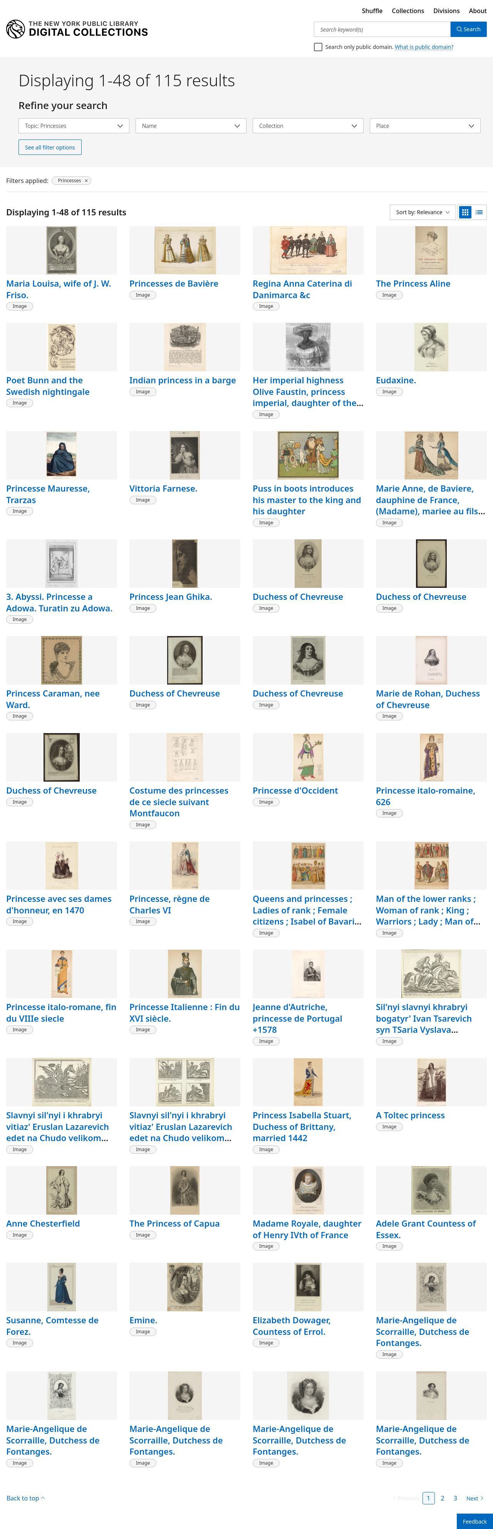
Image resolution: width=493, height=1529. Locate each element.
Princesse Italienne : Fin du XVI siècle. (184, 1012)
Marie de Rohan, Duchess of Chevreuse (428, 698)
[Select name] (191, 125)
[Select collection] (308, 125)
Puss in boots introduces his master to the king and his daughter (307, 499)
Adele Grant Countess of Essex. (426, 1228)
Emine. (143, 1320)
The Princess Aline (413, 283)
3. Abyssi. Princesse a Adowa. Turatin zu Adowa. (59, 602)
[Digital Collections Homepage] (77, 29)
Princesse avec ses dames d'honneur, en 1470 (59, 904)
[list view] (479, 212)
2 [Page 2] (442, 1498)
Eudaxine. (396, 380)
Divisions (446, 11)
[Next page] (473, 1498)
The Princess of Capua (174, 1223)
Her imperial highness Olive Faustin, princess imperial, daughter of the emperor (305, 397)
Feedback (475, 1521)
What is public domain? (424, 46)
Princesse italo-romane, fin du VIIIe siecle (61, 1012)
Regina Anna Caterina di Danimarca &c (302, 288)
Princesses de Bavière (173, 283)
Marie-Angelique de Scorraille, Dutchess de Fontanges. (423, 1331)
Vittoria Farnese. (163, 488)
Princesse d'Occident (295, 790)
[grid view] (465, 212)
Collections (408, 11)
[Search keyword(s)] (382, 29)
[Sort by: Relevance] (423, 212)
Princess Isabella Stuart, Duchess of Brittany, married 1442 (302, 1126)
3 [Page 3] (455, 1498)
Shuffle (372, 11)
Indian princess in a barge (182, 380)
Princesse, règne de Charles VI (169, 904)
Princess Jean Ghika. (170, 596)
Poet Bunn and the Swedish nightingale (48, 385)
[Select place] (425, 125)
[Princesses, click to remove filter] (71, 180)
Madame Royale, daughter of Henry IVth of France (307, 1228)
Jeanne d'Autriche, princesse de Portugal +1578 (297, 1018)
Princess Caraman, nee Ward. (53, 698)
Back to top (26, 1498)
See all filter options (50, 147)
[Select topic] (73, 125)
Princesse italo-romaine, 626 (425, 795)
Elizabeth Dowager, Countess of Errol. (292, 1325)
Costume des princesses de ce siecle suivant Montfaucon (178, 801)
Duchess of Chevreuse (298, 596)
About (478, 11)
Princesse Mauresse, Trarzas (48, 493)
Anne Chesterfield (43, 1223)
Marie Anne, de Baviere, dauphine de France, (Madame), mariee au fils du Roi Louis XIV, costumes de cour (431, 511)
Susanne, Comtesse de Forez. (52, 1325)
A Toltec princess (410, 1115)
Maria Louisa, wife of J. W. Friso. (58, 288)
